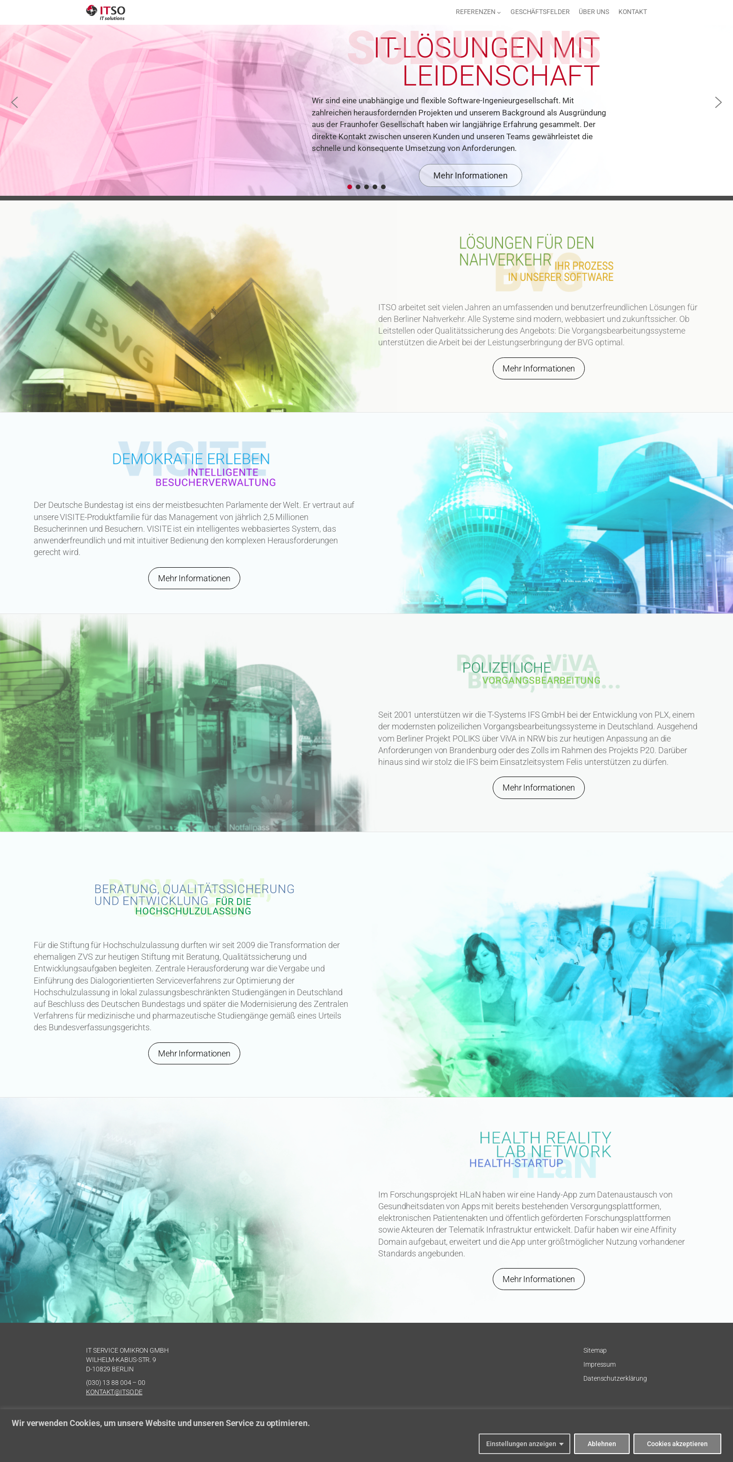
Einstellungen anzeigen (521, 1444)
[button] (14, 102)
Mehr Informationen (539, 368)
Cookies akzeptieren (677, 1444)
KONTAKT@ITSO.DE (114, 1392)
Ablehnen (602, 1444)
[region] (366, 1435)
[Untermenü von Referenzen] (499, 12)
